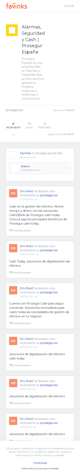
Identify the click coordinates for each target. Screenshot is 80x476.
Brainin (25, 166)
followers (44, 125)
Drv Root (68, 134)
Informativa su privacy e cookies (40, 468)
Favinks (25, 153)
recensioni (13, 125)
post (29, 125)
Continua (40, 463)
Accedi (69, 6)
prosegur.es (14, 110)
